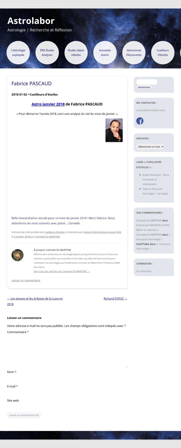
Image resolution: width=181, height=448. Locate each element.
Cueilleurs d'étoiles (54, 232)
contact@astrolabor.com (150, 110)
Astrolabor (31, 20)
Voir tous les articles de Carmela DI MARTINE (62, 271)
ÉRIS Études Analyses (47, 52)
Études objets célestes (76, 52)
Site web (13, 400)
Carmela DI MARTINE (47, 236)
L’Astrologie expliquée (18, 52)
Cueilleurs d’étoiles (163, 52)
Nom (11, 372)
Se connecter (144, 271)
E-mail (12, 386)
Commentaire (18, 332)
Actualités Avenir (105, 52)
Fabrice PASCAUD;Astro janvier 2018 (102, 232)
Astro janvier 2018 (48, 104)
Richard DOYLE (115, 298)
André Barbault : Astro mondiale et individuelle (156, 179)
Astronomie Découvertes (134, 52)
